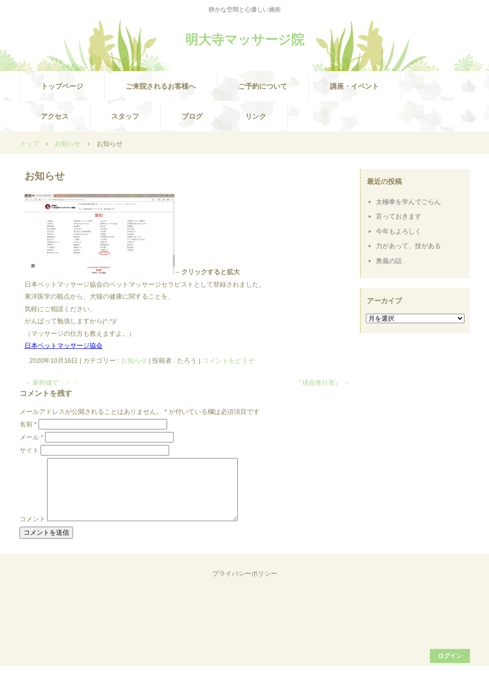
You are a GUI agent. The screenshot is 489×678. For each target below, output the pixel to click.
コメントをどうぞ (228, 360)
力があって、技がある (408, 246)
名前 (28, 424)
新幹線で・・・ (52, 382)
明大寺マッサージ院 (244, 39)
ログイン (450, 667)
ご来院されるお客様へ (161, 86)
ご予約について (262, 86)
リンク (255, 116)
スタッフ (125, 116)
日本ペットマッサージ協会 (64, 345)
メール (32, 437)
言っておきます (398, 216)
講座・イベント (354, 86)
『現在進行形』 (323, 382)
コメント (33, 531)
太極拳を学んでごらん (408, 201)
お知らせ (134, 360)
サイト (29, 450)
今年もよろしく (398, 231)
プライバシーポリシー (244, 585)
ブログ (192, 116)
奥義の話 (389, 261)
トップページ (62, 86)
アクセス (55, 116)
